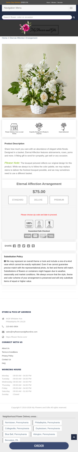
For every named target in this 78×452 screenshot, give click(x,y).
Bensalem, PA (11, 440)
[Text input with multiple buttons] (37, 17)
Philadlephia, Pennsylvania (47, 422)
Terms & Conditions (10, 352)
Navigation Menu (13, 8)
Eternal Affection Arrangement (23, 38)
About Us (5, 348)
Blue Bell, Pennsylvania (16, 434)
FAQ (4, 363)
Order (39, 445)
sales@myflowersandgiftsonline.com (21, 332)
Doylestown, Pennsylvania (48, 428)
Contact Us (6, 360)
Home (5, 38)
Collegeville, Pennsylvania (17, 428)
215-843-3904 (12, 326)
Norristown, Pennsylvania (17, 422)
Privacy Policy (7, 356)
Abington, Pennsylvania (44, 434)
